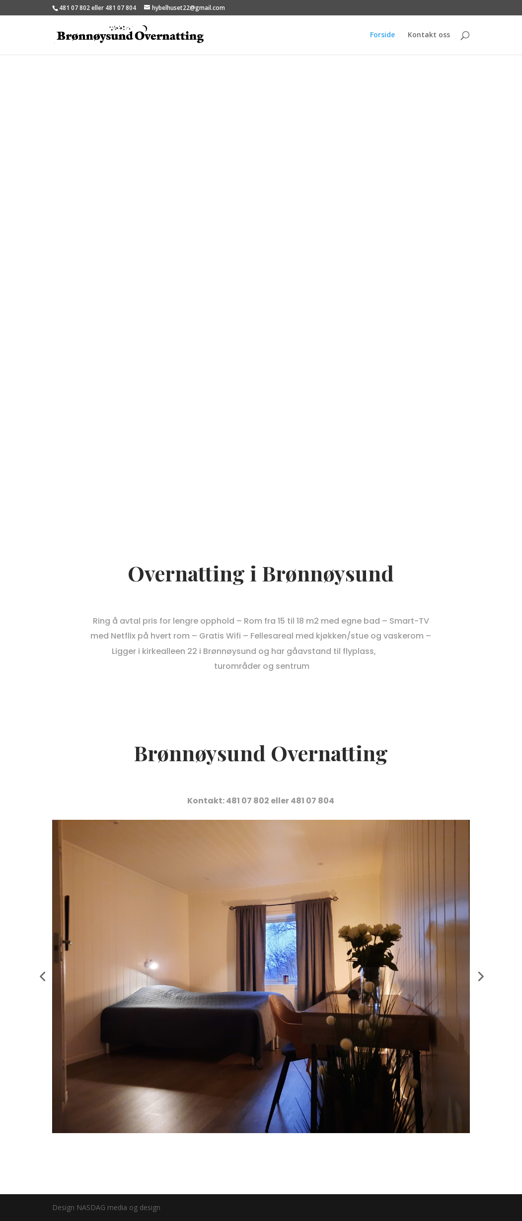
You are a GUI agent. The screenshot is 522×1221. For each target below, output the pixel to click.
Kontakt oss (429, 35)
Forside (382, 35)
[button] (42, 976)
